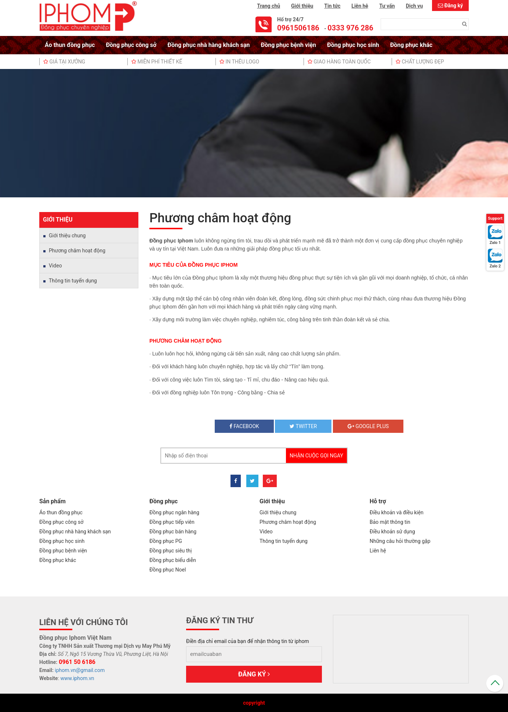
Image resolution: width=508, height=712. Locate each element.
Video (55, 266)
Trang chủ (268, 6)
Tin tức (332, 6)
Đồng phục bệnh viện (288, 44)
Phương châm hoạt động (77, 250)
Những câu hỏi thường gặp (400, 541)
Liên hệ (360, 6)
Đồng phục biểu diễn (172, 560)
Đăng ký (453, 5)
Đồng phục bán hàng (172, 531)
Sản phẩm (52, 501)
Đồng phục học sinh (353, 44)
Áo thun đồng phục (70, 44)
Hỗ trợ (378, 501)
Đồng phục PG (165, 541)
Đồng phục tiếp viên (172, 522)
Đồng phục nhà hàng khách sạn (208, 44)
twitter (303, 426)
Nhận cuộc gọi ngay (316, 456)
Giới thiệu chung (67, 235)
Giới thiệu (302, 6)
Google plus (368, 426)
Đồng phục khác (411, 44)
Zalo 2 (495, 266)
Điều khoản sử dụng (392, 531)
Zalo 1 (495, 242)
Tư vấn (387, 6)
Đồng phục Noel (167, 570)
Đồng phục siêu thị (170, 551)
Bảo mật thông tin (390, 522)
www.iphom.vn (77, 678)
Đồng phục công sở (131, 44)
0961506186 (298, 27)
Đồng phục (163, 501)
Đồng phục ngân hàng (174, 512)
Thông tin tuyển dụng (73, 281)
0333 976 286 (350, 27)
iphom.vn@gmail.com (80, 670)
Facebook (244, 426)
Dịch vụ (414, 6)
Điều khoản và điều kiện (397, 512)
